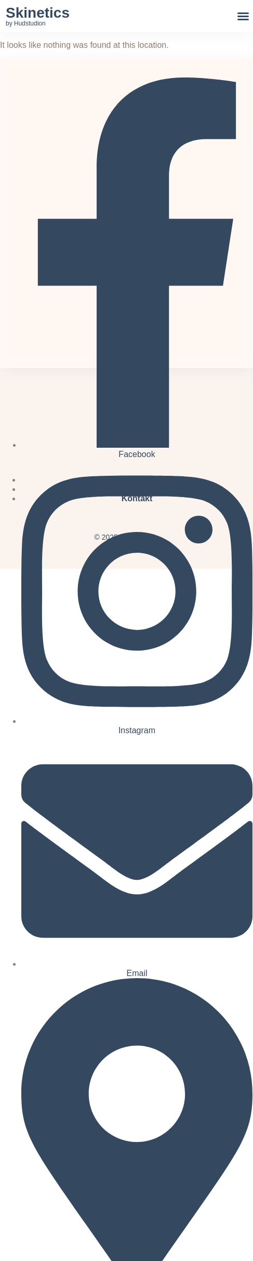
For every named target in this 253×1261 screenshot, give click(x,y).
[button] (243, 16)
